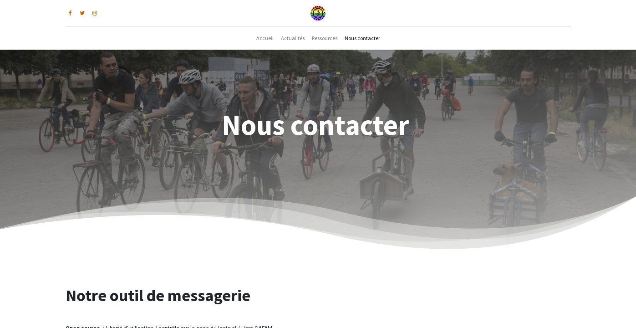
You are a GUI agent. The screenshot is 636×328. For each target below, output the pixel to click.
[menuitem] (265, 38)
